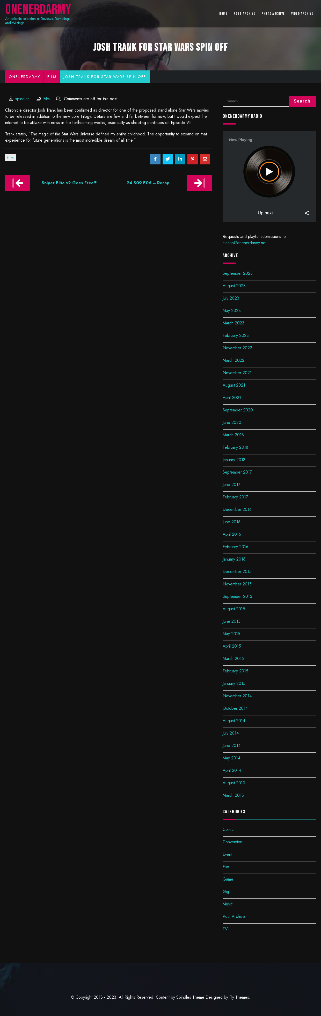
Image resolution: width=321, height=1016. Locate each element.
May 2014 (231, 758)
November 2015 (237, 584)
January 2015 (234, 683)
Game (228, 879)
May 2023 (232, 311)
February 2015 (235, 671)
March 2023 (233, 323)
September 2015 (237, 596)
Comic (228, 829)
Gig (226, 892)
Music (228, 904)
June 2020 (232, 422)
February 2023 (236, 335)
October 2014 (235, 708)
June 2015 (231, 621)
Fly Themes (239, 997)
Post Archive (234, 916)
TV (225, 929)
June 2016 (231, 522)
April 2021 (232, 398)
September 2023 (238, 273)
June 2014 (231, 746)
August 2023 (234, 286)
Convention (232, 842)
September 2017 (237, 472)
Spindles (183, 997)
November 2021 (237, 373)
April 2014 (232, 770)
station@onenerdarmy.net (244, 243)
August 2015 (234, 609)
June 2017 (231, 485)
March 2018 (233, 435)
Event (227, 854)
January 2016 (234, 559)
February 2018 (235, 447)
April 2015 (232, 646)
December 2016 (237, 509)
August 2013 (234, 783)
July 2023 (231, 298)
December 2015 (237, 572)
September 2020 (238, 410)
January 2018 (234, 460)
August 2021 (234, 385)
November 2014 (237, 696)
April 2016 (232, 534)
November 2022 (237, 348)
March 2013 (233, 795)
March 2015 (233, 659)
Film (46, 99)
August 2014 (234, 721)
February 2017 (235, 497)
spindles (22, 99)
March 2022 (233, 360)
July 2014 (231, 733)
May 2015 (231, 634)
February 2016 (235, 547)
